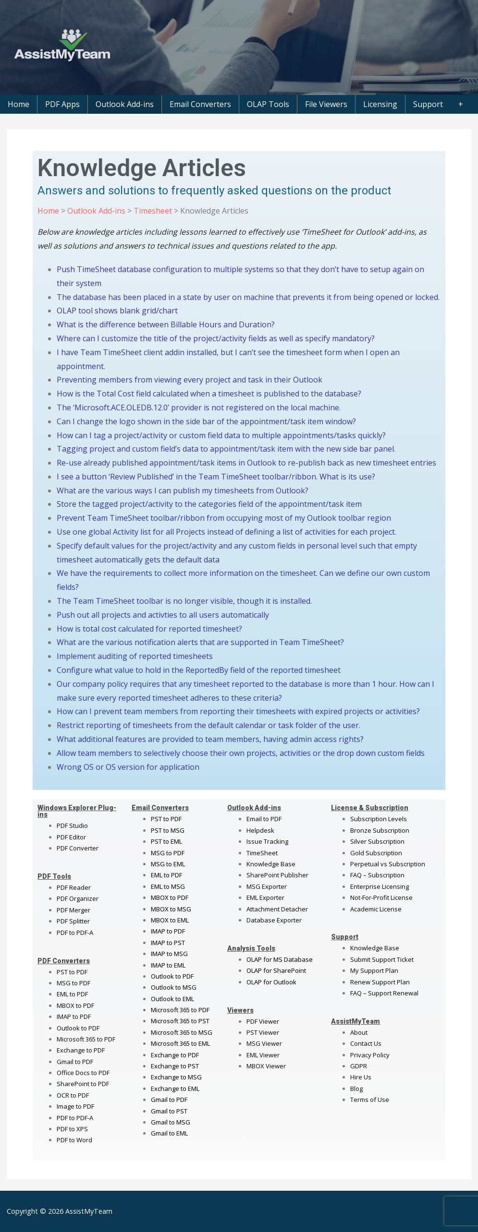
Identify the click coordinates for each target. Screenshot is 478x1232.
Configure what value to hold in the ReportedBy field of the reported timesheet (199, 670)
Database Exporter (274, 920)
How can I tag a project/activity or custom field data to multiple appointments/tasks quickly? (221, 435)
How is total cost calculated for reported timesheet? (149, 628)
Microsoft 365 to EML (180, 1043)
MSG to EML (168, 864)
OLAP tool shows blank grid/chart (117, 310)
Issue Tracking (267, 841)
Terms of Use (369, 1099)
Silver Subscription (377, 841)
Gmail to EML (169, 1133)
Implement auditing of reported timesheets (135, 656)
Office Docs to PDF (83, 1072)
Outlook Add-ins (125, 104)
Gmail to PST (169, 1111)
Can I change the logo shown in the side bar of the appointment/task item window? (206, 421)
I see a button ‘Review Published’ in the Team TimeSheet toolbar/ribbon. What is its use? (216, 476)
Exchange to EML (175, 1088)
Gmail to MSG (170, 1122)
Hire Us (360, 1077)
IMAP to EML (168, 965)
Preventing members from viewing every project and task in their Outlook (189, 379)
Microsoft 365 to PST (180, 1021)
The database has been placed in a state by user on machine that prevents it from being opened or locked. (248, 297)
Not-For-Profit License (381, 897)
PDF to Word (74, 1140)
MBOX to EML (170, 920)
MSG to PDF (73, 983)
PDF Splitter (73, 921)
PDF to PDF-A (75, 932)
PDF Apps (62, 104)
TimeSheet (262, 853)
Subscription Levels (378, 818)
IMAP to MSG (169, 953)
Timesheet (152, 210)
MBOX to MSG (171, 909)
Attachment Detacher (277, 909)
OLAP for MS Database (279, 959)
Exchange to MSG (176, 1077)
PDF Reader (74, 887)
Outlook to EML (172, 998)
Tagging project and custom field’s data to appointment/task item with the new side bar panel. (226, 448)
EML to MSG (168, 886)
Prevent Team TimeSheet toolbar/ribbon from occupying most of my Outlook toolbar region (224, 518)
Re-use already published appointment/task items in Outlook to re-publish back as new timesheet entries (246, 462)
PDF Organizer (77, 898)
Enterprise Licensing (379, 886)
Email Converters (200, 104)
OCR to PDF (73, 1095)
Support (428, 104)
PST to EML (166, 841)
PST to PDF (72, 972)
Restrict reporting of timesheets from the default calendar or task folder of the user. (208, 725)
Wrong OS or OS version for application (128, 767)
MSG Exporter (266, 886)
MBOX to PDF (75, 1005)
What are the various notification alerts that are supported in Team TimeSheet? (200, 642)
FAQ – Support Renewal (384, 993)
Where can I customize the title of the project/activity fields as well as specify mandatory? (216, 338)
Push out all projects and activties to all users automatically (163, 615)
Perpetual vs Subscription (387, 864)
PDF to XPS (72, 1128)
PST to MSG (167, 830)
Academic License (376, 909)
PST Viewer (262, 1032)
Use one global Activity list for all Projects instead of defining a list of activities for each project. (226, 531)
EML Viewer (263, 1055)
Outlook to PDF (78, 1028)
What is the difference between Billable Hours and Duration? (166, 324)
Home (18, 104)
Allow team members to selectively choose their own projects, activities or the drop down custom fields (241, 753)
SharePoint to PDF (83, 1083)
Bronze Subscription (379, 830)
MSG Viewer (264, 1043)
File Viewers (326, 104)
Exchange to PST (175, 1066)
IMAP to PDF (74, 1016)
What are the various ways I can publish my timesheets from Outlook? (182, 490)
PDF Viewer (262, 1021)
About (359, 1032)
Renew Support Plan (380, 982)
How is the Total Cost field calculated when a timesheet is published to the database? (209, 393)
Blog (356, 1088)
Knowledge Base (270, 864)
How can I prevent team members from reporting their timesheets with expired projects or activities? (238, 711)
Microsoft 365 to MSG (181, 1032)
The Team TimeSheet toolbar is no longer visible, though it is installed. (184, 601)
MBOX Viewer (266, 1066)
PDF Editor (71, 837)
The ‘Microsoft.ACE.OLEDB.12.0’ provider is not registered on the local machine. (199, 407)
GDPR (358, 1066)
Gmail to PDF (169, 1099)
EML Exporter (265, 897)
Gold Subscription (376, 853)
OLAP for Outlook (271, 982)
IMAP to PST (168, 942)
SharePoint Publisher (277, 875)
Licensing (380, 104)
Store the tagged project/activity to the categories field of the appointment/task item (209, 504)
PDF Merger (73, 910)
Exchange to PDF (81, 1050)
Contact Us (365, 1043)
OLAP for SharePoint (276, 970)
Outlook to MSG (173, 987)
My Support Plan (374, 970)
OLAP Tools (268, 104)
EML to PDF (72, 994)
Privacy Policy (370, 1055)
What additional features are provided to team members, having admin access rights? (210, 739)
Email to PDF (264, 818)
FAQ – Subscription (377, 875)
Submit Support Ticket (382, 959)
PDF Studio (72, 825)
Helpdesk (260, 830)
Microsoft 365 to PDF (180, 1009)
